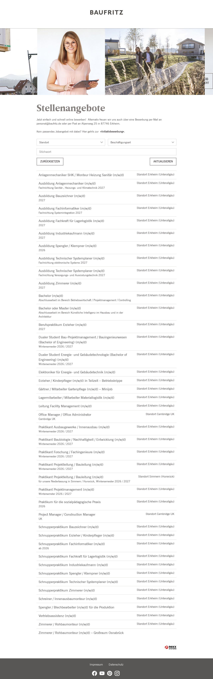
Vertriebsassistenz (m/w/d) (57, 616)
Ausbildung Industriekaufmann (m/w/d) (67, 233)
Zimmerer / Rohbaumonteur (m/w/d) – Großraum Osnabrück (81, 633)
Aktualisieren (163, 161)
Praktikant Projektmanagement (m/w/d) (66, 489)
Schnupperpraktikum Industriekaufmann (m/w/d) (73, 565)
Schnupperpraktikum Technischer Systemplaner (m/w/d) (78, 582)
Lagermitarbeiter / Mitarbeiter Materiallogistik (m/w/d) (76, 398)
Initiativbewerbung (112, 131)
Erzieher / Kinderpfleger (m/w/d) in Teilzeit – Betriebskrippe (80, 381)
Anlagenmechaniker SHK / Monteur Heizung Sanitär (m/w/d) (81, 175)
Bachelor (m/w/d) (51, 296)
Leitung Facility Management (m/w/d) (65, 406)
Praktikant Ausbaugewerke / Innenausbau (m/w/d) (74, 427)
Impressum (96, 664)
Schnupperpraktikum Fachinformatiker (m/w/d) (72, 544)
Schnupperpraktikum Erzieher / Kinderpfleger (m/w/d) (76, 535)
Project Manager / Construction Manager (67, 514)
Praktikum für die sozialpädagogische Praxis (70, 502)
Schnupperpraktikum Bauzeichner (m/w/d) (69, 527)
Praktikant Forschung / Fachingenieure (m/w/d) (72, 452)
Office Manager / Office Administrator (65, 415)
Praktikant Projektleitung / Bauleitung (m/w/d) (71, 464)
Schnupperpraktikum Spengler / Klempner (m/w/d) (74, 573)
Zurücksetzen (50, 161)
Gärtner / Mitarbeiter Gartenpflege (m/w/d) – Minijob (75, 389)
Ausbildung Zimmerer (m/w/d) (60, 283)
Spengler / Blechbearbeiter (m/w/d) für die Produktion (76, 607)
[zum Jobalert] (205, 81)
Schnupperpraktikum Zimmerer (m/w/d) (67, 590)
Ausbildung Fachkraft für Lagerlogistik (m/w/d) (71, 221)
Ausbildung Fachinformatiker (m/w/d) (65, 208)
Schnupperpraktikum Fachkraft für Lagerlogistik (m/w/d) (78, 556)
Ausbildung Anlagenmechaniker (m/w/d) (67, 183)
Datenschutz (116, 664)
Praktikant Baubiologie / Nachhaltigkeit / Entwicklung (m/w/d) (82, 440)
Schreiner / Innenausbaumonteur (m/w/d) (68, 599)
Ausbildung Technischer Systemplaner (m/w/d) (72, 258)
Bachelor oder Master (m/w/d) (60, 308)
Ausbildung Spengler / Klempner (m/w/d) (68, 246)
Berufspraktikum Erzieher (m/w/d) (63, 325)
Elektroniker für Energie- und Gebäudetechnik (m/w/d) (77, 372)
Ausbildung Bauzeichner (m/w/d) (62, 196)
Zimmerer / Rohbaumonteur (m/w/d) (64, 624)
